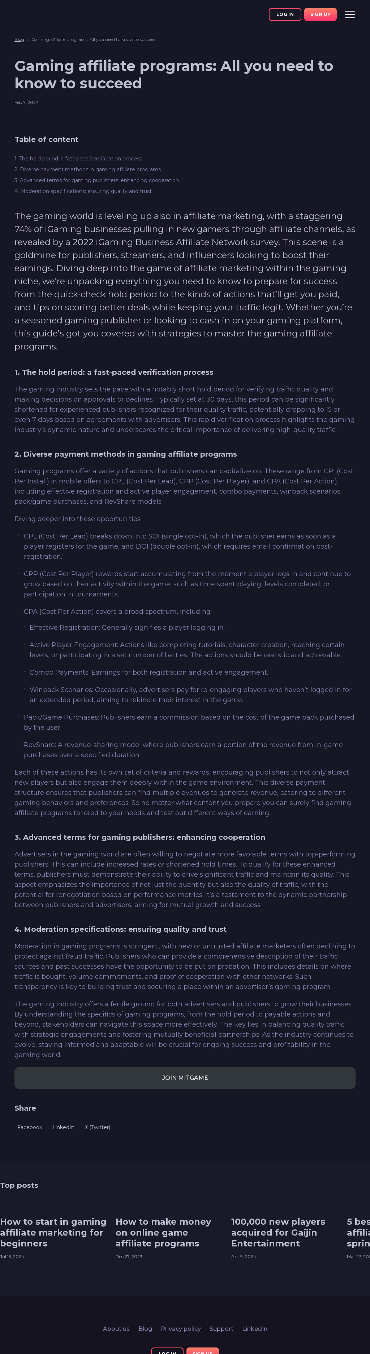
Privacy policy (181, 1328)
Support (221, 1328)
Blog (145, 1328)
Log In (285, 14)
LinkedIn (254, 1328)
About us (116, 1328)
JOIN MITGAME (185, 1077)
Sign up (320, 14)
